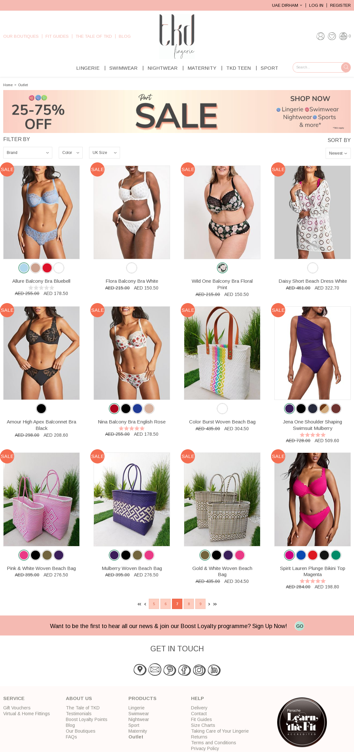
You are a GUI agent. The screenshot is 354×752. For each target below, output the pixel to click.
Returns (199, 736)
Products (142, 698)
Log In (316, 5)
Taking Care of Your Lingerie (220, 731)
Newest (335, 153)
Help (197, 698)
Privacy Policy (205, 748)
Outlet (23, 85)
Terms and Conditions (213, 742)
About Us (79, 698)
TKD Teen (238, 68)
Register (340, 5)
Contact (199, 713)
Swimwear (123, 68)
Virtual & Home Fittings (26, 713)
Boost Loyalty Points (86, 719)
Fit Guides (57, 36)
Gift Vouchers (17, 707)
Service (14, 698)
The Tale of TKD (94, 36)
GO (299, 626)
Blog (125, 36)
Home (8, 85)
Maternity (201, 68)
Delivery (199, 707)
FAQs (71, 736)
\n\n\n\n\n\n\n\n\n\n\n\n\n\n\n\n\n (71, 152)
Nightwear (162, 68)
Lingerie (87, 68)
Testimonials (79, 713)
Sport (269, 68)
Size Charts (203, 725)
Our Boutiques (21, 36)
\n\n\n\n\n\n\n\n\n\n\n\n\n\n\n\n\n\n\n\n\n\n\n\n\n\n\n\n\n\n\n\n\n (27, 152)
